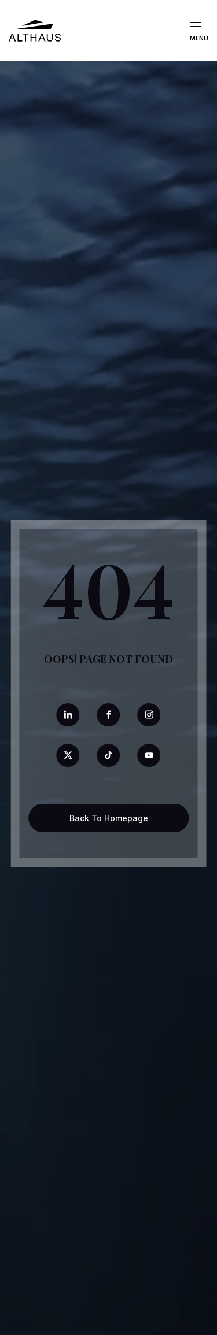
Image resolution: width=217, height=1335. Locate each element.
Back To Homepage (108, 818)
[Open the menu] (195, 24)
